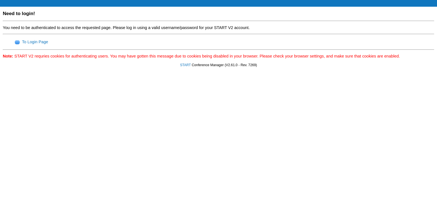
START (185, 65)
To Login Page (35, 42)
